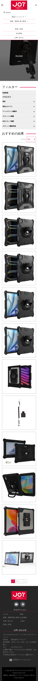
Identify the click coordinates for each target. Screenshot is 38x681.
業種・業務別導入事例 (11, 617)
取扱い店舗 (19, 29)
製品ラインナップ (19, 17)
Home (5, 614)
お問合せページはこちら (22, 659)
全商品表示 (7, 97)
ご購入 (22, 621)
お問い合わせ (19, 37)
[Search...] (19, 12)
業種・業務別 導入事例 (19, 21)
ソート (23, 139)
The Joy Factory (20, 670)
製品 (21, 614)
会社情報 (19, 33)
